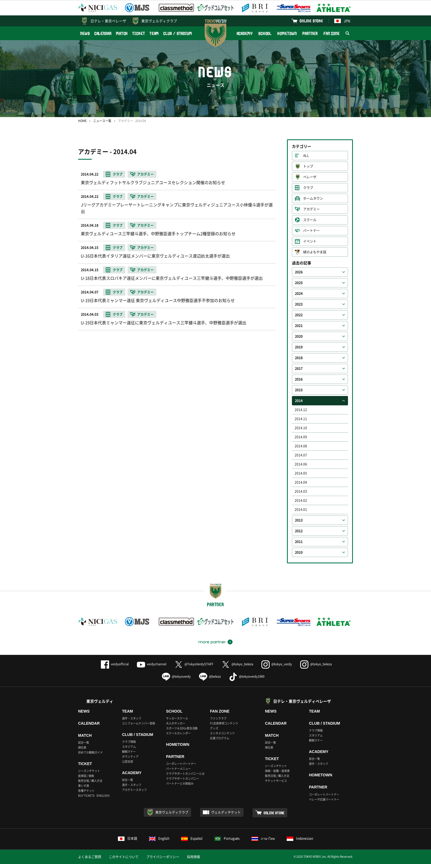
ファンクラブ (218, 718)
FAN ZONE (332, 33)
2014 (299, 400)
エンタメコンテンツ (222, 733)
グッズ (214, 728)
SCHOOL (265, 33)
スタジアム (129, 746)
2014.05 (301, 473)
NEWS (85, 33)
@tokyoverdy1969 (246, 676)
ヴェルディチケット (226, 812)
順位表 (82, 747)
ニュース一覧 (102, 120)
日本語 (127, 838)
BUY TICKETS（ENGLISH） (94, 795)
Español (192, 838)
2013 (299, 520)
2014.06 (301, 464)
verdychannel (151, 664)
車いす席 (83, 785)
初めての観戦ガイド (90, 752)
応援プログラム (219, 738)
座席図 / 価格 (86, 776)
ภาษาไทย (263, 838)
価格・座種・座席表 (277, 771)
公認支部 (127, 761)
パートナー (311, 230)
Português (227, 838)
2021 (299, 325)
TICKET (138, 33)
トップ (308, 166)
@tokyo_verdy (276, 664)
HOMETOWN (287, 33)
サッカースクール (177, 718)
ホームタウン (313, 198)
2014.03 (301, 491)
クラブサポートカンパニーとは (185, 773)
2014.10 (301, 427)
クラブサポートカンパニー (182, 778)
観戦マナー (129, 751)
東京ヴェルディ (99, 701)
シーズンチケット (89, 771)
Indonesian (300, 838)
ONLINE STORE (311, 21)
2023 (299, 304)
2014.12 (301, 409)
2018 (299, 357)
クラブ (308, 187)
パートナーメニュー (178, 768)
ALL (306, 155)
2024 (299, 293)
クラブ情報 (129, 742)
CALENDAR (103, 33)
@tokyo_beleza (237, 664)
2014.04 (301, 482)
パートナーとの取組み (180, 783)
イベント (309, 241)
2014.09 (301, 436)
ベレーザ (309, 177)
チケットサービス (276, 781)
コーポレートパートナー (181, 763)
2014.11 (301, 418)
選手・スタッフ (131, 718)
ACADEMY (245, 33)
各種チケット (86, 790)
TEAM (154, 33)
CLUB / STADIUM (177, 33)
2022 (299, 314)
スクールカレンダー (178, 733)
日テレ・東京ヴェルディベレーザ (302, 701)
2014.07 (301, 455)
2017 (299, 368)
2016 (299, 379)
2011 (299, 541)
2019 (299, 347)
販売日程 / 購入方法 (90, 781)
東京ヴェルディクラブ (159, 20)
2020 (299, 336)
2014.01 (301, 509)
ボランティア (130, 756)
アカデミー (311, 209)
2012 (299, 530)
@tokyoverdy (176, 676)
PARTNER (309, 33)
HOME (82, 120)
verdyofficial (115, 664)
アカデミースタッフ (134, 790)
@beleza (210, 676)
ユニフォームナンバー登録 (138, 723)
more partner (212, 642)
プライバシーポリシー (162, 856)
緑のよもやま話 (314, 252)
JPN (342, 20)
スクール (309, 219)
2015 (299, 389)
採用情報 (193, 856)
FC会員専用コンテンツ (224, 723)
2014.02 (301, 500)
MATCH (122, 33)
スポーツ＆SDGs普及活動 (182, 728)
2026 (299, 272)
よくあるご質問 (89, 856)
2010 (299, 552)
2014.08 (301, 446)
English (159, 838)
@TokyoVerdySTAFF (194, 664)
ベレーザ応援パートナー (324, 799)
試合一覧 (83, 742)
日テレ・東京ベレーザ (108, 20)
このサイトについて (124, 856)
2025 (299, 282)
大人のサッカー (175, 723)
